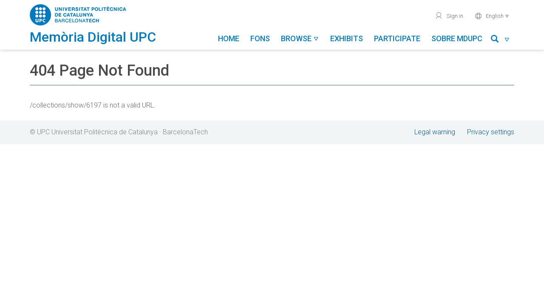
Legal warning (434, 132)
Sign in (449, 16)
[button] (500, 40)
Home (228, 38)
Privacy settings (490, 132)
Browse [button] (300, 38)
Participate (397, 38)
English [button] (492, 16)
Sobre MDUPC (456, 38)
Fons (260, 38)
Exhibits (346, 38)
